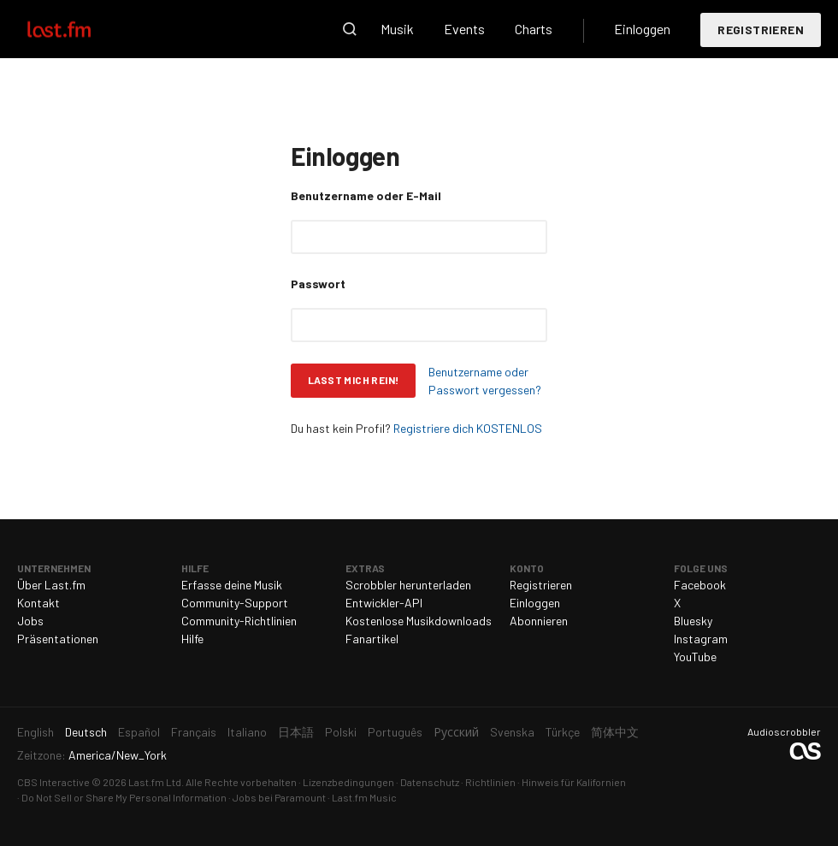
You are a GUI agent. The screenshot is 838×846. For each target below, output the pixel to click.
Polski (341, 732)
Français (193, 732)
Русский (456, 732)
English (35, 732)
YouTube (695, 656)
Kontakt (38, 602)
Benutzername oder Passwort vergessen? (484, 380)
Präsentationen (57, 638)
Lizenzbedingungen (348, 782)
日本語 (296, 732)
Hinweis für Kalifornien (574, 782)
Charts (533, 29)
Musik (397, 29)
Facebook (700, 584)
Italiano (247, 732)
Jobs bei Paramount (279, 797)
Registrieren (760, 29)
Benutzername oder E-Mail (366, 195)
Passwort (318, 283)
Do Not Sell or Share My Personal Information (124, 797)
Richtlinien (490, 782)
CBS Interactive (53, 782)
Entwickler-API (383, 602)
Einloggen (642, 29)
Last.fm (78, 29)
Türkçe (563, 732)
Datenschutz (429, 782)
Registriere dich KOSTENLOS (467, 428)
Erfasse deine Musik (231, 584)
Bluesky (693, 620)
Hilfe (192, 638)
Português (395, 732)
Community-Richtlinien (239, 620)
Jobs (30, 620)
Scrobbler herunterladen (408, 584)
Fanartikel (371, 638)
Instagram (701, 638)
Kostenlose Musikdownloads (418, 620)
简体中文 (615, 732)
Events (464, 29)
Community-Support (234, 602)
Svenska (512, 732)
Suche (349, 29)
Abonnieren (539, 620)
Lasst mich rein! (353, 380)
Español (139, 732)
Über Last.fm (51, 584)
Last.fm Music (364, 797)
